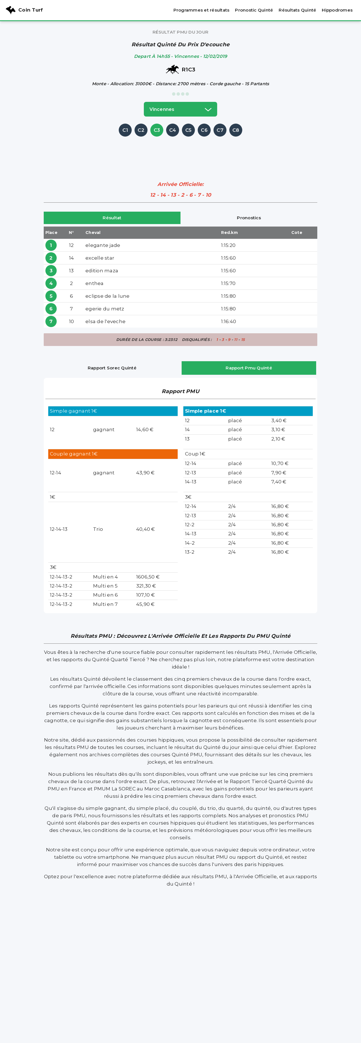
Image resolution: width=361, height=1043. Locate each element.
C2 (141, 130)
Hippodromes (337, 10)
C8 (235, 130)
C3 (157, 130)
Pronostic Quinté (254, 10)
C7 (220, 130)
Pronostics (249, 217)
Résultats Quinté (297, 10)
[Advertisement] (180, 150)
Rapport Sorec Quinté (112, 368)
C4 (172, 130)
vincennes (180, 109)
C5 (188, 130)
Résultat (112, 217)
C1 (125, 130)
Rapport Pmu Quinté (249, 368)
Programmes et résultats (201, 10)
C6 (204, 130)
